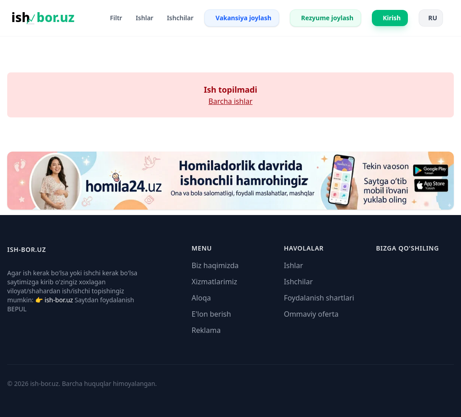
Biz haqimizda (215, 265)
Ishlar (293, 265)
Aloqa (201, 298)
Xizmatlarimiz (214, 282)
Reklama (206, 330)
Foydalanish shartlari (319, 298)
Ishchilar (298, 282)
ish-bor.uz (59, 300)
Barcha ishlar (230, 101)
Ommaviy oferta (311, 314)
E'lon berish (211, 314)
